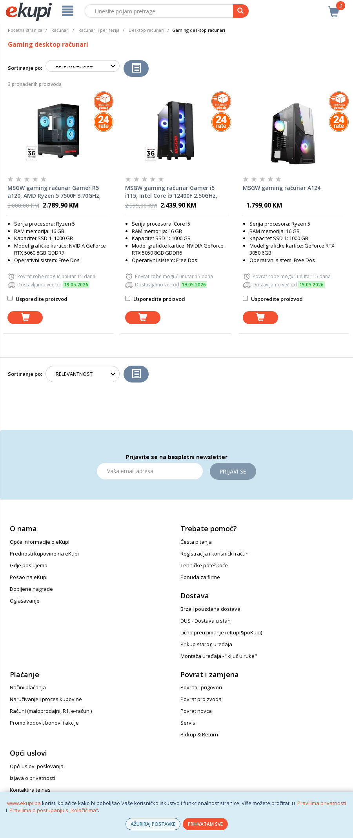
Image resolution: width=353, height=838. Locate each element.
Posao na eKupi (28, 577)
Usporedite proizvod (37, 298)
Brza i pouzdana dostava (210, 608)
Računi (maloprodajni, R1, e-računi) (51, 710)
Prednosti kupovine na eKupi (44, 553)
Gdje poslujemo (28, 565)
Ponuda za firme (200, 577)
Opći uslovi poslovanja (37, 766)
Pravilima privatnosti (321, 803)
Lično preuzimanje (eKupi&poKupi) (221, 632)
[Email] (150, 471)
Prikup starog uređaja (206, 644)
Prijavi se (233, 471)
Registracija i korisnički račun (214, 553)
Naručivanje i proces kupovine (46, 699)
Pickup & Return (199, 734)
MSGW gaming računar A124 (281, 187)
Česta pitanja (196, 541)
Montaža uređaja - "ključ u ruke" (218, 655)
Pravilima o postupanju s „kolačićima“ (53, 810)
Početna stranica (25, 30)
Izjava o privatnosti (32, 778)
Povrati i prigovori (201, 687)
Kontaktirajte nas (30, 789)
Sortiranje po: (25, 67)
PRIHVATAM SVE (205, 824)
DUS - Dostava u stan (205, 620)
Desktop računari (146, 30)
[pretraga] (241, 11)
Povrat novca (196, 710)
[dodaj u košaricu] (25, 317)
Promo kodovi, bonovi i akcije (44, 722)
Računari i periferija (99, 30)
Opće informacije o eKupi (39, 541)
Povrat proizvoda (201, 699)
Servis (187, 722)
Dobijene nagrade (31, 588)
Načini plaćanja (28, 687)
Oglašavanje (25, 600)
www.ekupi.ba (24, 803)
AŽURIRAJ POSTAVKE (153, 824)
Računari (60, 30)
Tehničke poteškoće (204, 565)
